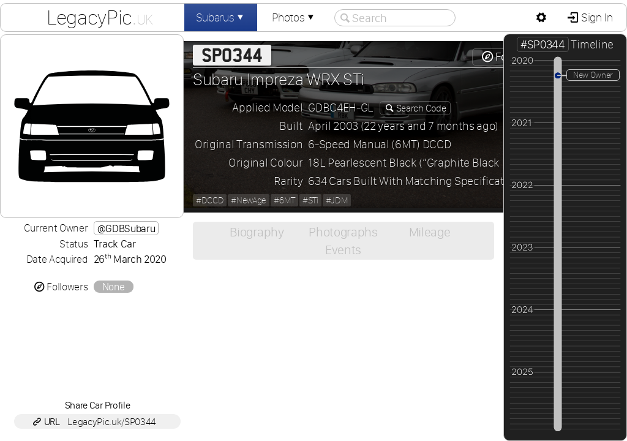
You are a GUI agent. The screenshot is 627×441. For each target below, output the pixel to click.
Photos (294, 17)
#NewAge (248, 200)
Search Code (420, 108)
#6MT (284, 200)
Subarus (221, 17)
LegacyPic (100, 17)
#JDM (337, 200)
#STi (310, 200)
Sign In (595, 17)
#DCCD (209, 200)
